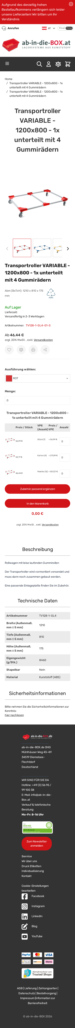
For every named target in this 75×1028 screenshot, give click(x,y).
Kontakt (26, 876)
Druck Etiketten (31, 866)
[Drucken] (33, 349)
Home (8, 79)
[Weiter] (67, 248)
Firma (69, 28)
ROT (15, 378)
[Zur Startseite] (37, 44)
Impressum (27, 998)
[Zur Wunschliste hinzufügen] (9, 349)
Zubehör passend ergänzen (37, 489)
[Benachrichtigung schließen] (71, 4)
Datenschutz (26, 993)
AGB (20, 988)
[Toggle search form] (39, 64)
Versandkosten (43, 340)
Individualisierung (33, 871)
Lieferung (30, 988)
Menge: (10, 391)
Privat (62, 28)
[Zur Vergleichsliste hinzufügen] (21, 349)
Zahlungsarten (47, 988)
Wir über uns (29, 861)
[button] (37, 199)
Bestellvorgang (46, 993)
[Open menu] (7, 63)
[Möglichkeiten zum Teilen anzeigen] (45, 349)
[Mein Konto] (48, 64)
